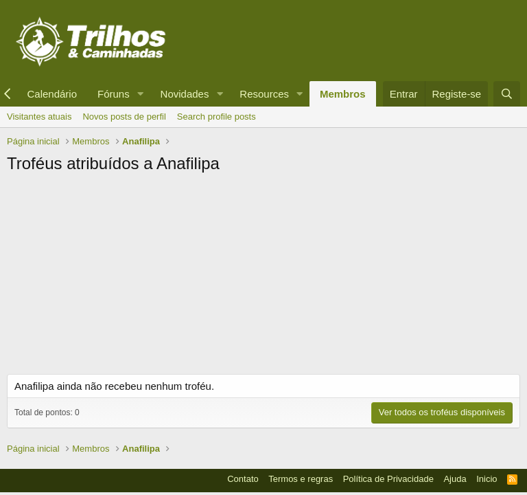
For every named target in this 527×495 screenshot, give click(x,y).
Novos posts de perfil (123, 116)
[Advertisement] (263, 278)
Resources (264, 94)
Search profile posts (216, 116)
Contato (243, 479)
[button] (140, 94)
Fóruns (113, 94)
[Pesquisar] (506, 94)
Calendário (52, 94)
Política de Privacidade (388, 479)
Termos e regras (300, 479)
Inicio (486, 479)
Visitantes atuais (39, 116)
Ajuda (454, 479)
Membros (343, 94)
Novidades (185, 94)
